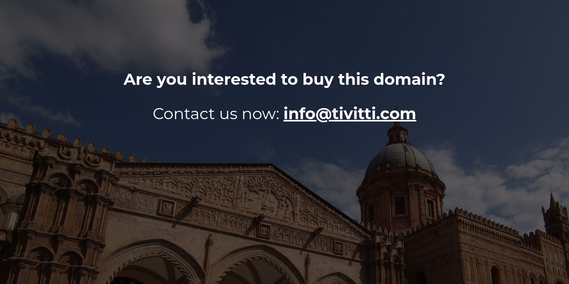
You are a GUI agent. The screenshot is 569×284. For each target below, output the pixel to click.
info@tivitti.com (349, 113)
